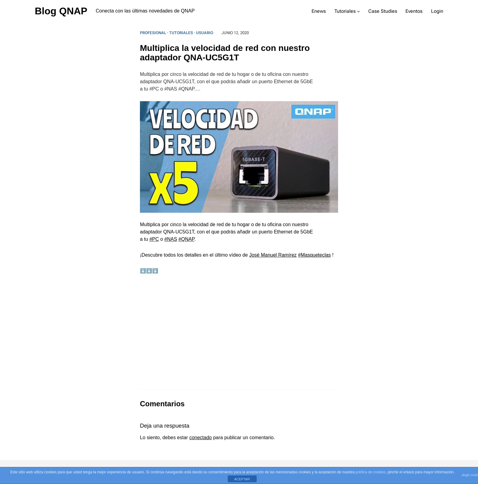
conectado (200, 437)
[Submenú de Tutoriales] (358, 11)
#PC (154, 239)
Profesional (153, 32)
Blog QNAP (61, 10)
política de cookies (370, 472)
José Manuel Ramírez (273, 255)
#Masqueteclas (314, 255)
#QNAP (186, 239)
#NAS (170, 239)
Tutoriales (181, 32)
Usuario (204, 32)
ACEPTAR (242, 479)
